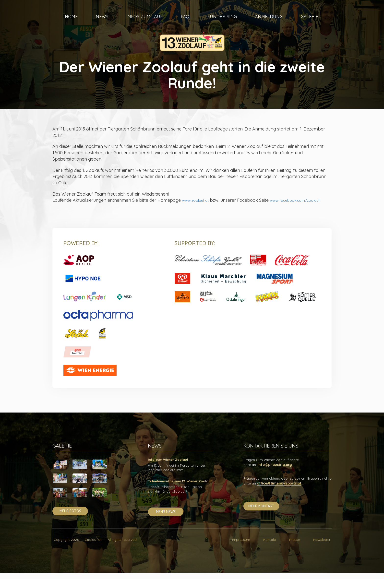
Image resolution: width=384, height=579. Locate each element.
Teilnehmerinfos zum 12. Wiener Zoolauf (180, 487)
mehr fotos (70, 517)
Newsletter (321, 546)
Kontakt (269, 546)
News (102, 22)
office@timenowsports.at (279, 489)
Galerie (309, 22)
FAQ (185, 22)
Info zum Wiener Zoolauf (168, 466)
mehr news (166, 518)
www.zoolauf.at (197, 200)
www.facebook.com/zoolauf (92, 206)
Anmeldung (269, 22)
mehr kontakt (261, 512)
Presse (294, 546)
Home (71, 22)
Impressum (241, 546)
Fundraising (222, 22)
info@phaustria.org (275, 471)
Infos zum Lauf (144, 22)
